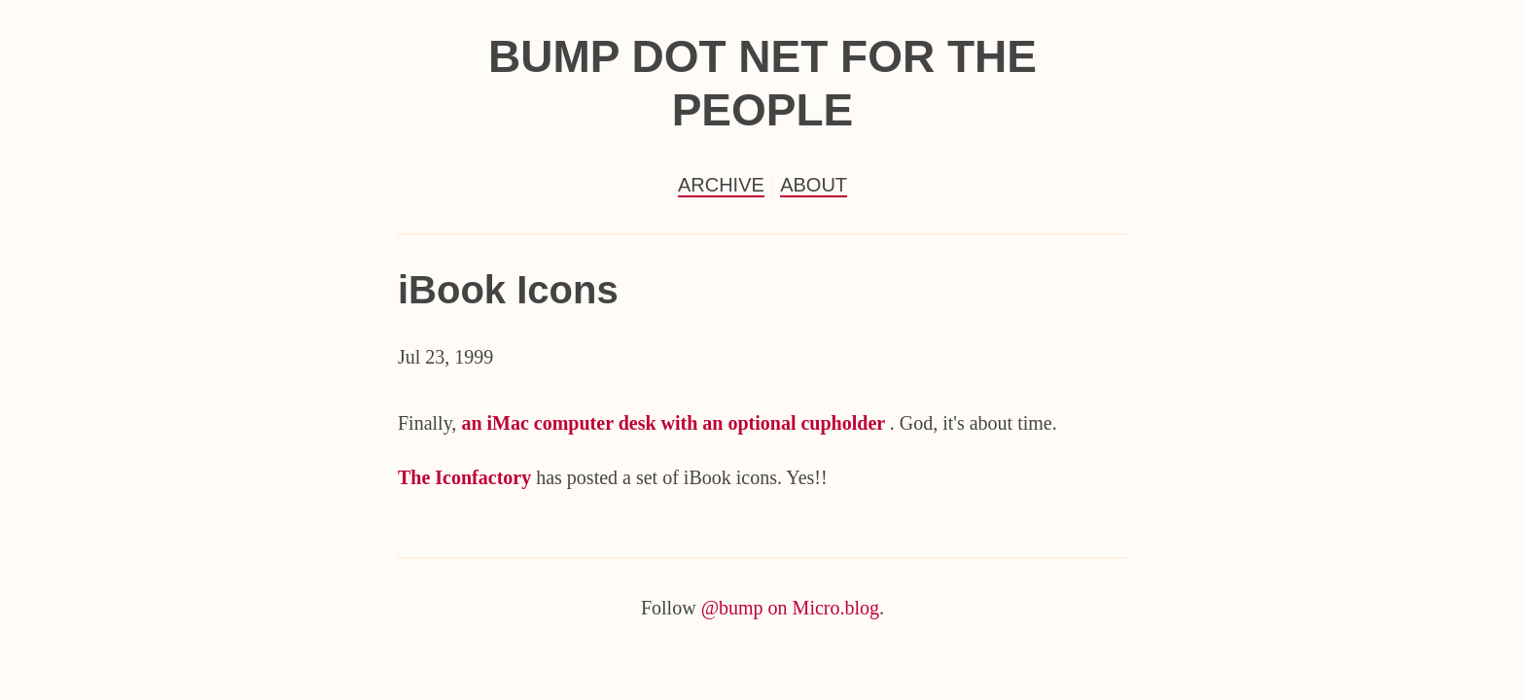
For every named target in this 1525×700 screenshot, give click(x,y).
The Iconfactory (467, 477)
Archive (721, 184)
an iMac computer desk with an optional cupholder (675, 423)
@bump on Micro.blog (790, 607)
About (813, 184)
